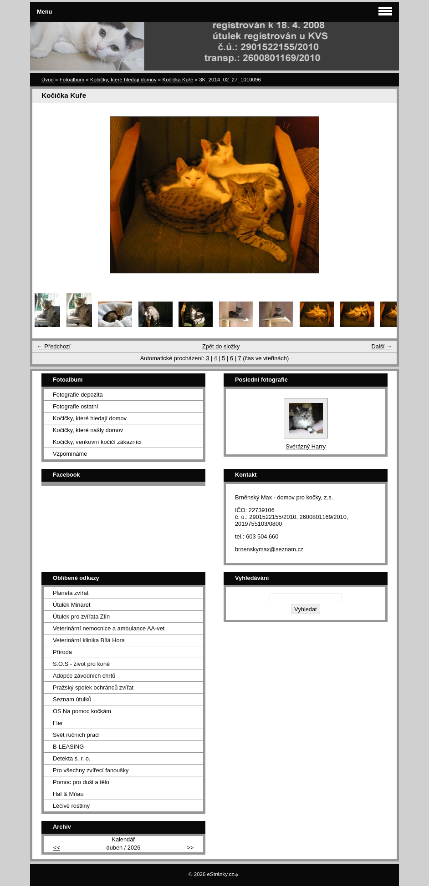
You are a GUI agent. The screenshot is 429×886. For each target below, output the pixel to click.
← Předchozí (54, 346)
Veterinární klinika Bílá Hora (89, 640)
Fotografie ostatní (75, 406)
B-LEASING (68, 746)
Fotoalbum (72, 79)
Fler (58, 723)
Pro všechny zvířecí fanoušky (90, 770)
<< (56, 847)
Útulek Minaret (72, 604)
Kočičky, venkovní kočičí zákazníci (97, 441)
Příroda (62, 652)
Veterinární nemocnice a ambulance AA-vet (108, 628)
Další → (381, 346)
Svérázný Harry (306, 446)
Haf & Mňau (68, 793)
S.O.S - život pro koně (81, 663)
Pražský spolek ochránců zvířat (93, 687)
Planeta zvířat (70, 592)
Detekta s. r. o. (72, 758)
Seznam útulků (72, 699)
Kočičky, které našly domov (88, 430)
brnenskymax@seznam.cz (269, 549)
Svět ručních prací (76, 734)
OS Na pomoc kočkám (82, 711)
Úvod (47, 79)
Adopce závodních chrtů (84, 675)
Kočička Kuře (177, 79)
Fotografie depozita (78, 394)
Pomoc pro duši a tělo (81, 782)
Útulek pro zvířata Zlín (81, 616)
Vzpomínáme (70, 453)
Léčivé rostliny (71, 805)
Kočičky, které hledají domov (123, 79)
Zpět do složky (221, 346)
